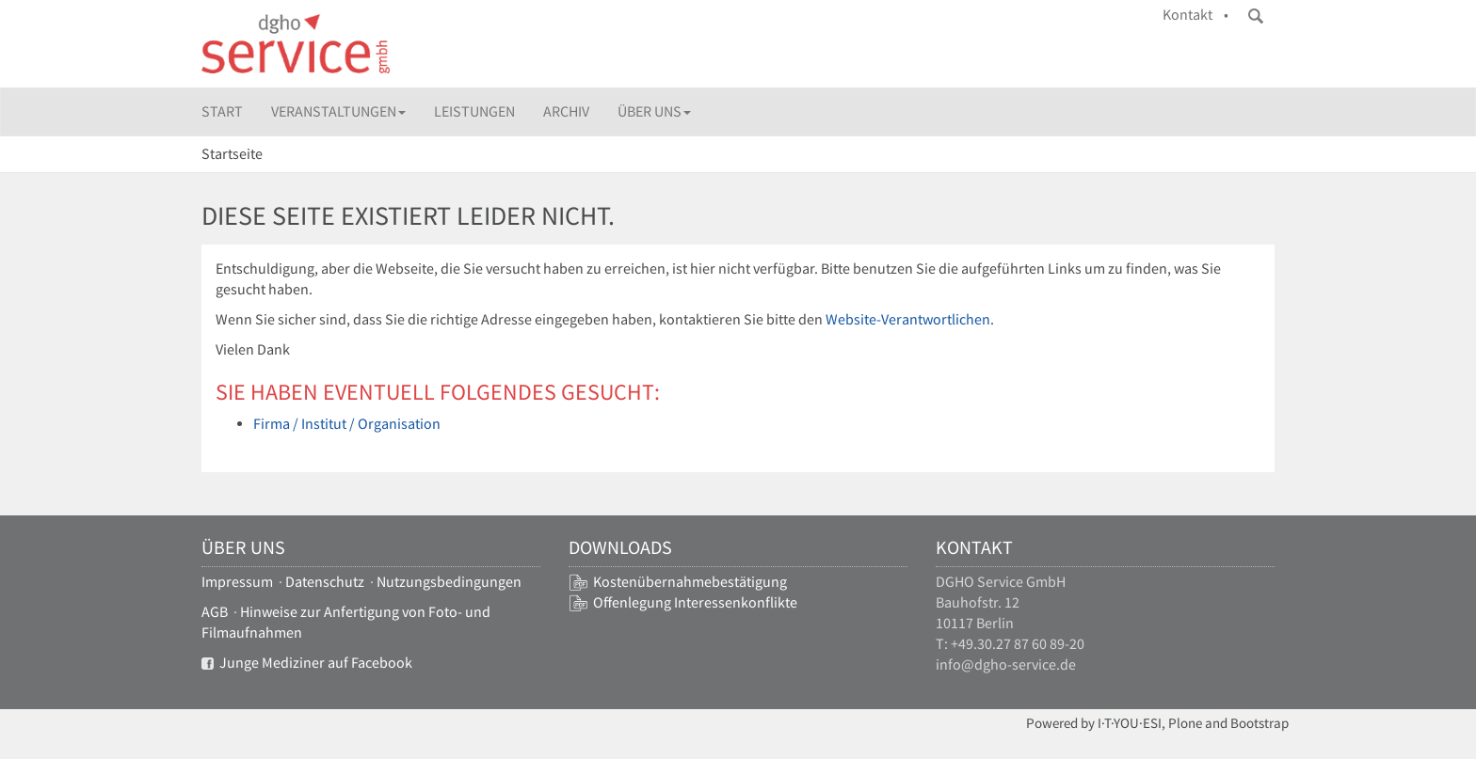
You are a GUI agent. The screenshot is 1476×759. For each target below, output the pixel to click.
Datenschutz (324, 582)
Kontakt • (1195, 15)
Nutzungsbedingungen (449, 582)
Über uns (654, 111)
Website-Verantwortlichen (908, 319)
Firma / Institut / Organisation (347, 424)
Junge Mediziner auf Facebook (306, 663)
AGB (214, 612)
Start (222, 111)
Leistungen (474, 111)
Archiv (566, 111)
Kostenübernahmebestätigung (690, 582)
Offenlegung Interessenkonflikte (695, 602)
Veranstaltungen (338, 111)
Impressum (237, 582)
